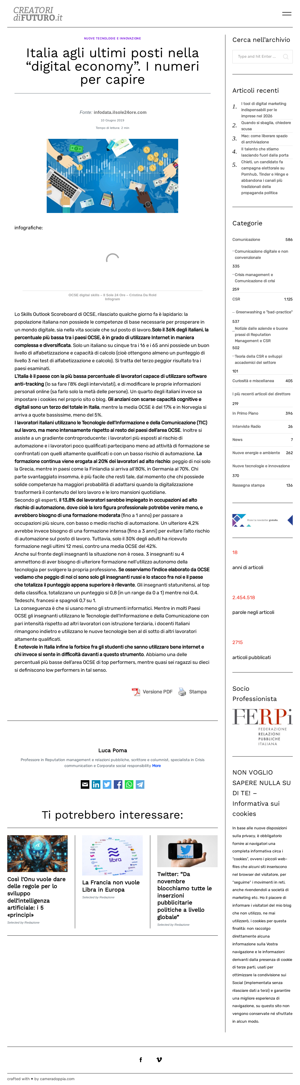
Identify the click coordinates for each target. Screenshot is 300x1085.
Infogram (112, 296)
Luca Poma (112, 747)
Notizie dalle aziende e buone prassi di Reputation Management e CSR (261, 334)
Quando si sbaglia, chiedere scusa (266, 126)
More (156, 763)
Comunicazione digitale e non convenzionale (261, 254)
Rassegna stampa (248, 485)
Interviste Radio (246, 426)
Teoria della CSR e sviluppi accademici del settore (258, 359)
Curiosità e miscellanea (253, 381)
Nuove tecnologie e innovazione (112, 37)
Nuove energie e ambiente (256, 453)
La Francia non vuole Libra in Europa (111, 883)
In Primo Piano (245, 413)
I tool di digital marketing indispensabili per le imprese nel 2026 (263, 110)
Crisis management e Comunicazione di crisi (255, 278)
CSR (236, 299)
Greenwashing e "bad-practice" (264, 312)
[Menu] (287, 14)
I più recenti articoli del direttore (261, 394)
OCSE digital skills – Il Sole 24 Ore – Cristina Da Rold (112, 292)
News (237, 439)
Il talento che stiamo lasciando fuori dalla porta (264, 152)
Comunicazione (246, 239)
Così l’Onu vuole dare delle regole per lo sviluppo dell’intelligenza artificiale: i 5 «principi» (37, 893)
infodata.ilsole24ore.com (120, 109)
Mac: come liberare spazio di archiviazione (264, 139)
